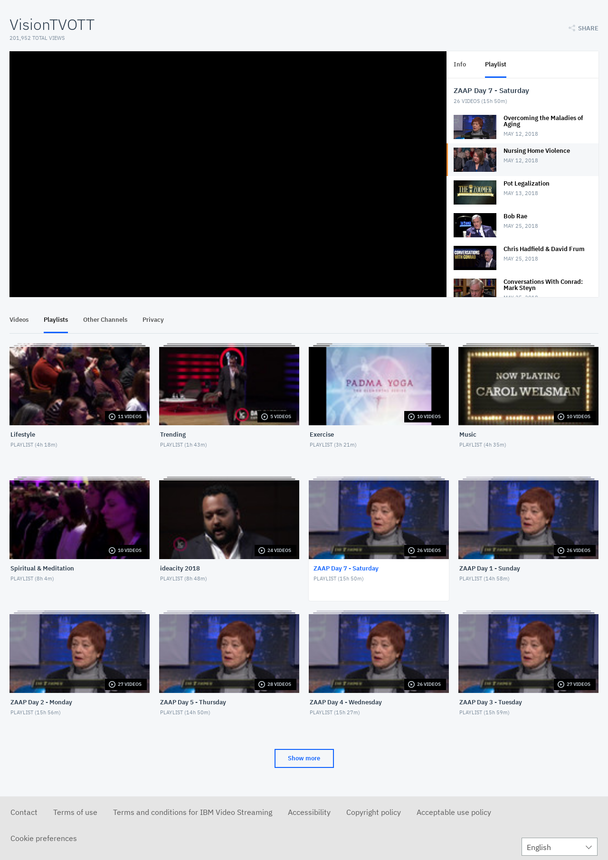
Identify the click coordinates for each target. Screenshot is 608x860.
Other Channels (105, 320)
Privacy (153, 320)
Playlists (56, 320)
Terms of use (75, 812)
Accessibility (309, 812)
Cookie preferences (43, 838)
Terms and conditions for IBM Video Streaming (192, 812)
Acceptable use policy (454, 812)
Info (460, 64)
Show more (304, 758)
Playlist (495, 64)
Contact (24, 812)
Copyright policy (373, 812)
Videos (19, 320)
